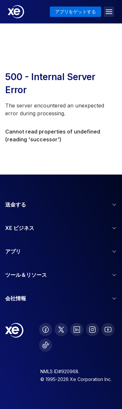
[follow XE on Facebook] (45, 329)
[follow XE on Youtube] (108, 329)
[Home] (16, 11)
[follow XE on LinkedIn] (76, 329)
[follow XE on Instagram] (92, 329)
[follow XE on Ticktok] (45, 345)
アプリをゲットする (75, 11)
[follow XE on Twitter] (61, 329)
